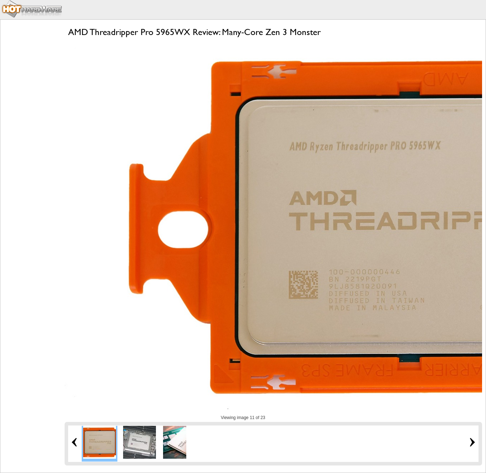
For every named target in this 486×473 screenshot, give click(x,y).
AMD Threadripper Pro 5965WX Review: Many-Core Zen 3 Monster (194, 32)
